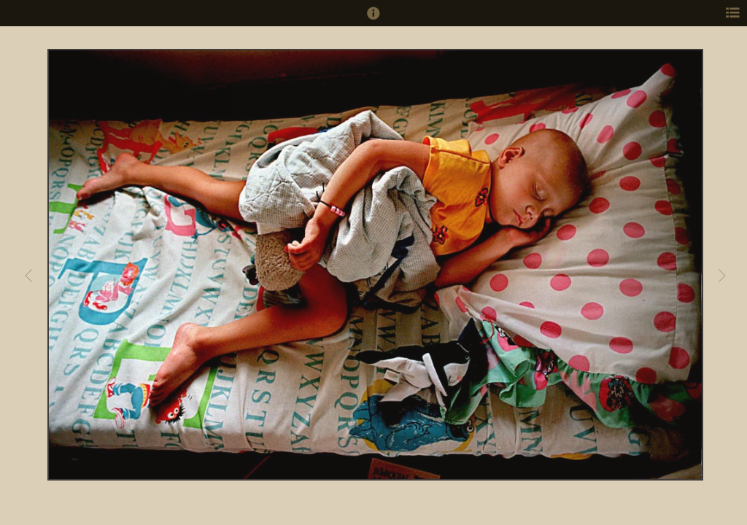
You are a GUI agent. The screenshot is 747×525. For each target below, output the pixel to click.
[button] (373, 20)
